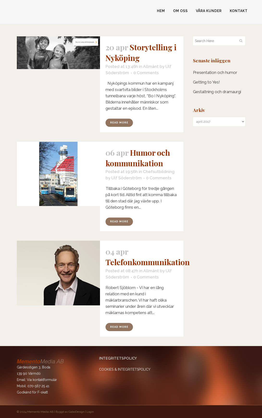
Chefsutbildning (159, 171)
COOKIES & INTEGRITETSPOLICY (124, 369)
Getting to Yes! (206, 82)
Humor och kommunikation (138, 157)
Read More (119, 122)
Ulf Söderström (126, 177)
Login (90, 411)
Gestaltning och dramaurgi (217, 91)
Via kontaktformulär (42, 380)
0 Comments (146, 72)
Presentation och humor (215, 72)
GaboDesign (76, 411)
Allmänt (151, 66)
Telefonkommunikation (148, 262)
